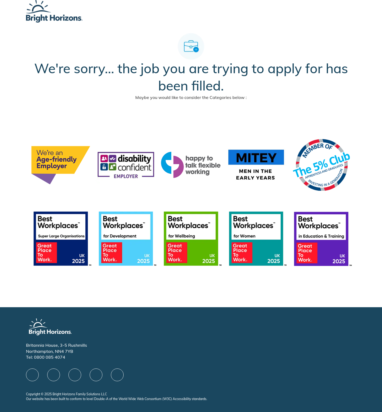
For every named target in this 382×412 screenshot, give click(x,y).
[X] (74, 374)
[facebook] (32, 374)
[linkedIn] (53, 374)
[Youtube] (96, 374)
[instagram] (117, 374)
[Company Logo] (54, 10)
